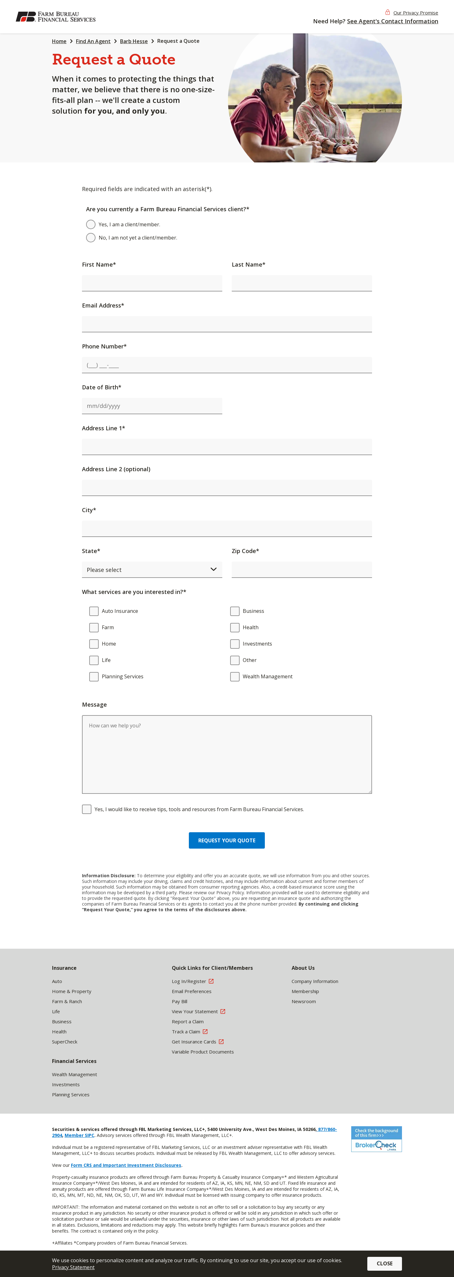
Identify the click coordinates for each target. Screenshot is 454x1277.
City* (89, 510)
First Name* (99, 264)
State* (91, 551)
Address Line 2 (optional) (116, 469)
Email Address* (103, 305)
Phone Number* (104, 346)
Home (59, 41)
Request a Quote (178, 40)
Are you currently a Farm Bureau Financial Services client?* (167, 209)
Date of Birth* (101, 387)
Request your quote (226, 840)
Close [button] (385, 1263)
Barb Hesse (134, 41)
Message (94, 704)
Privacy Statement (73, 1267)
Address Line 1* (103, 428)
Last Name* (248, 264)
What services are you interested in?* (134, 592)
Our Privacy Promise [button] (415, 12)
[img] (57, 17)
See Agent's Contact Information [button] (392, 21)
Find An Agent (93, 41)
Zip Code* (245, 551)
